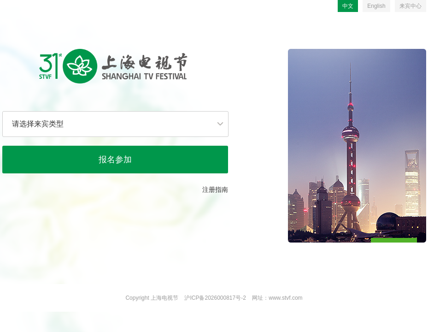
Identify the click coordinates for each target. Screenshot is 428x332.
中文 (347, 6)
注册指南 (215, 189)
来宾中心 (410, 6)
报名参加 (115, 159)
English (376, 6)
